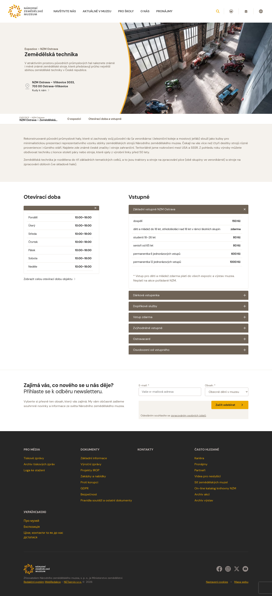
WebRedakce (53, 582)
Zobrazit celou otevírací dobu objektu (50, 279)
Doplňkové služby (190, 306)
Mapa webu (241, 582)
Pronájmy (200, 464)
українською (35, 512)
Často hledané (206, 449)
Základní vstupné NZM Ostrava (190, 209)
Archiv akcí (201, 494)
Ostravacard (190, 339)
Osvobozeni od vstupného (190, 349)
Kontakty (145, 449)
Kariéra (199, 458)
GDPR (85, 488)
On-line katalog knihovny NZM (215, 488)
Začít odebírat (230, 405)
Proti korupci (89, 482)
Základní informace (94, 458)
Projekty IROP (90, 470)
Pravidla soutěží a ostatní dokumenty (106, 500)
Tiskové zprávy (34, 458)
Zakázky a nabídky (93, 476)
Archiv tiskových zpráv (39, 464)
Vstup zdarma (190, 317)
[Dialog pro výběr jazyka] (261, 11)
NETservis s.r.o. (73, 582)
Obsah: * (210, 385)
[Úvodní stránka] (25, 11)
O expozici (74, 119)
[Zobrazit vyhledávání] (217, 11)
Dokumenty (90, 449)
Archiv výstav (203, 500)
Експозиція (32, 527)
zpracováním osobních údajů (188, 415)
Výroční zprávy (91, 464)
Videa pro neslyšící (207, 476)
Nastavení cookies (217, 582)
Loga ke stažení (34, 470)
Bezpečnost (89, 494)
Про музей (31, 521)
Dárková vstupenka (190, 295)
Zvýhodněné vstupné (190, 328)
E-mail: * (144, 385)
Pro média (32, 449)
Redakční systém (34, 582)
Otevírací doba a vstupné (104, 119)
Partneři (199, 470)
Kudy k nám (41, 90)
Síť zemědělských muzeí (211, 482)
